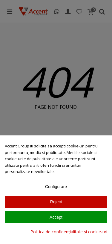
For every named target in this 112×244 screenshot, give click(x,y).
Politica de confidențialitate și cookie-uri (68, 231)
